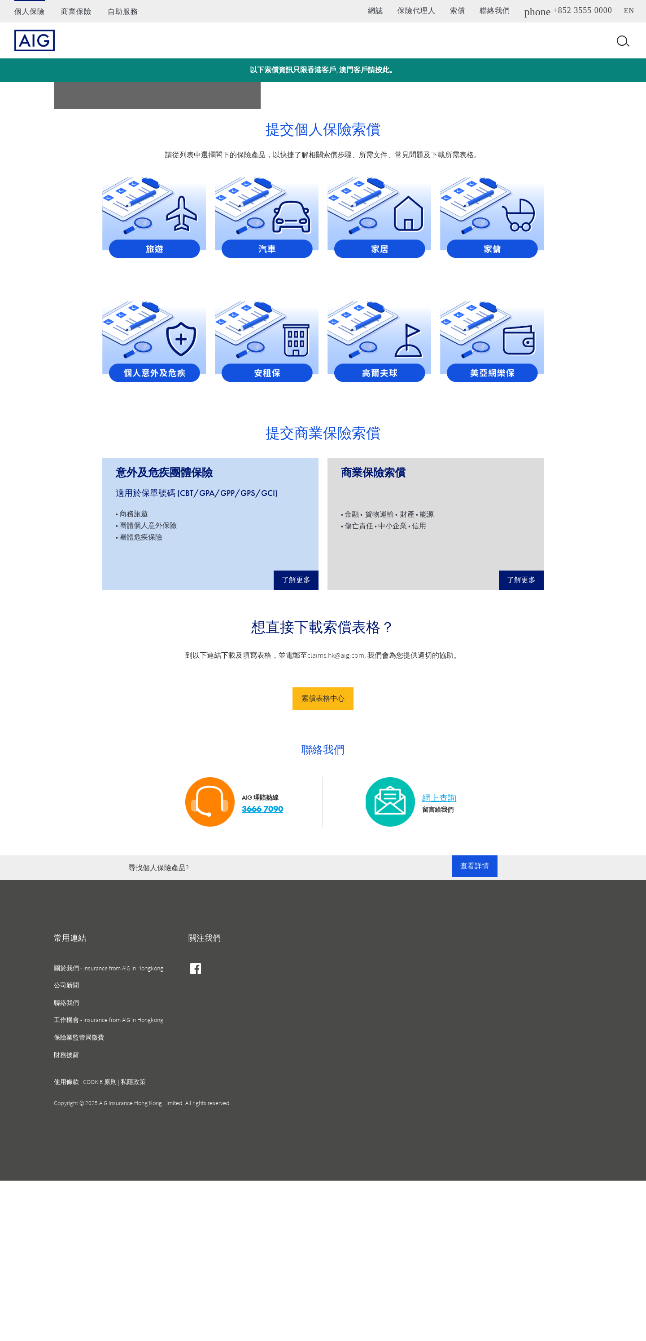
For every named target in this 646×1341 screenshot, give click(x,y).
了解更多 (296, 740)
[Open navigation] (621, 40)
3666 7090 (262, 969)
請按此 (378, 69)
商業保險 (76, 11)
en (629, 10)
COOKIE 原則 (100, 1242)
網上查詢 (439, 958)
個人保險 (29, 11)
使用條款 (66, 1242)
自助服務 (123, 11)
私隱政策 (133, 1242)
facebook (195, 1130)
